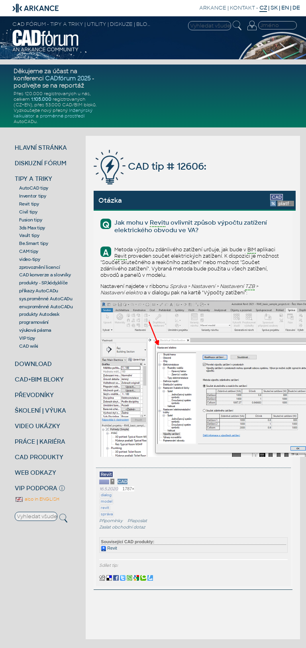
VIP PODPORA (36, 488)
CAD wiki (28, 346)
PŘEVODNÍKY (34, 395)
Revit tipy (29, 204)
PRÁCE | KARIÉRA (40, 441)
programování (34, 322)
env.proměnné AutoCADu (46, 306)
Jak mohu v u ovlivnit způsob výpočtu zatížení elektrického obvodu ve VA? (190, 226)
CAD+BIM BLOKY (39, 379)
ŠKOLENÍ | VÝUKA (40, 410)
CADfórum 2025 (67, 78)
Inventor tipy (32, 196)
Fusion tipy (30, 220)
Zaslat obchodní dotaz (122, 527)
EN (285, 7)
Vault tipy (29, 235)
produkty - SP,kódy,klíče (43, 283)
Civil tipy (28, 212)
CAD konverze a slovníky (45, 275)
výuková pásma (35, 330)
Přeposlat (137, 520)
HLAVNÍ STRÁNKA (41, 147)
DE (296, 7)
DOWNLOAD (33, 364)
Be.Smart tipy (33, 243)
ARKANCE (212, 7)
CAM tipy (28, 251)
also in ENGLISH (37, 499)
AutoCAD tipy (33, 188)
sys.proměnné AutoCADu (46, 298)
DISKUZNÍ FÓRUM (41, 163)
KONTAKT (242, 7)
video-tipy (29, 259)
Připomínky (111, 520)
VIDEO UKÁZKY (37, 426)
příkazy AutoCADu (38, 291)
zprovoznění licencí (39, 267)
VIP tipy (27, 338)
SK (274, 7)
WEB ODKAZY (35, 472)
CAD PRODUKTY (39, 457)
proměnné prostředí (62, 116)
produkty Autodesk (39, 314)
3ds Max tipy (32, 228)
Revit (109, 548)
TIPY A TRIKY (33, 178)
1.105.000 (41, 99)
